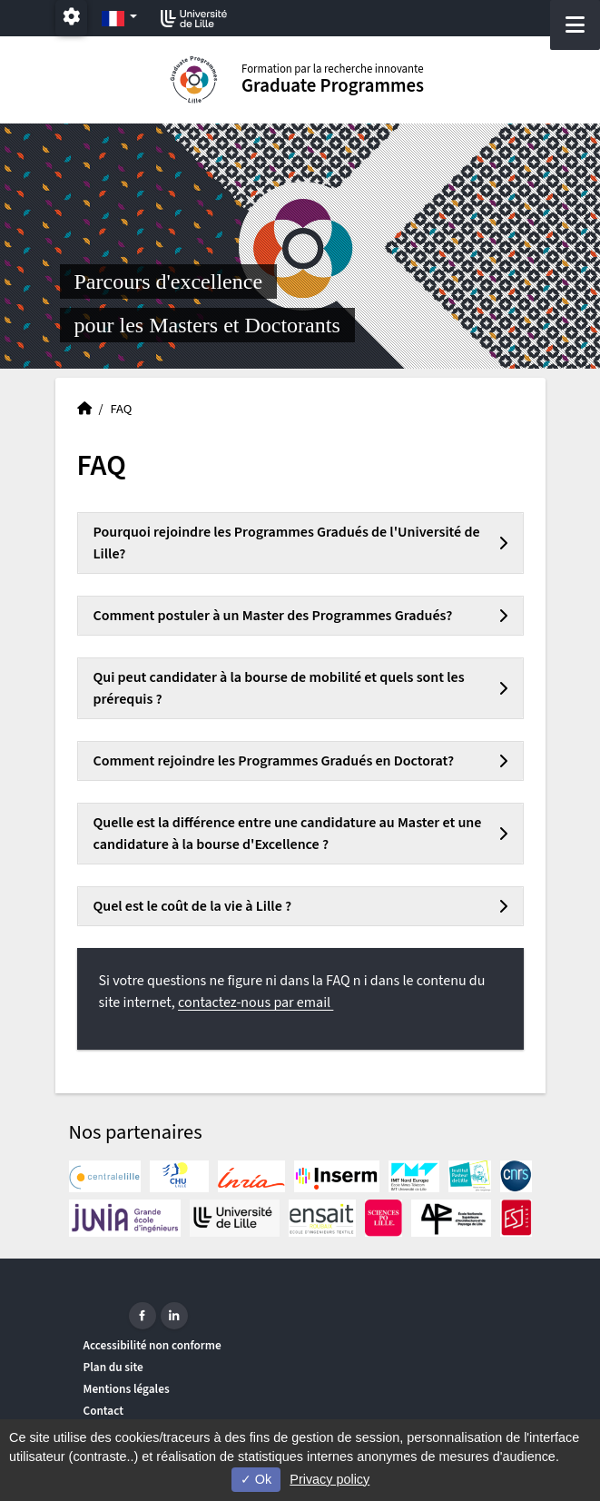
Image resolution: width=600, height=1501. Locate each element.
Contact (104, 1410)
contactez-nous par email (255, 1002)
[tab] (300, 543)
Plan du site (113, 1367)
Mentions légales (127, 1388)
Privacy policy (329, 1479)
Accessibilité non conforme (152, 1345)
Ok (256, 1479)
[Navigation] (575, 25)
